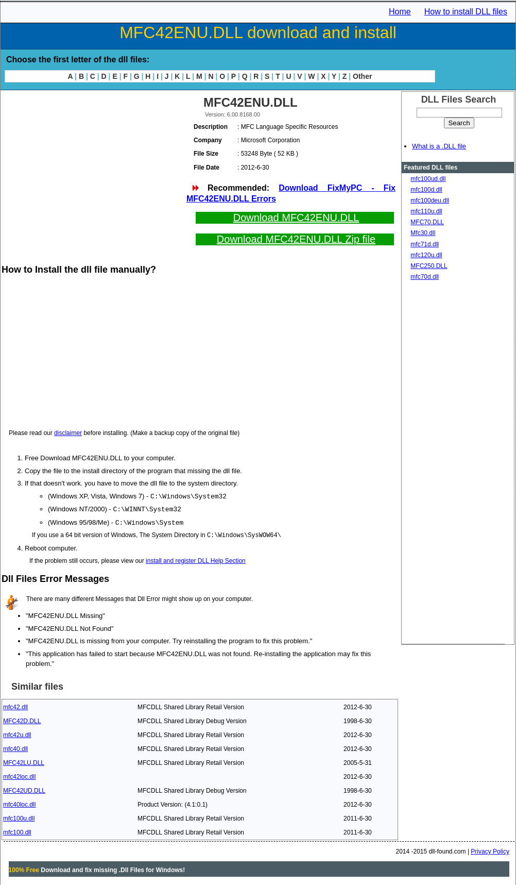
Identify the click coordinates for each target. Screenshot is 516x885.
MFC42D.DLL (22, 719)
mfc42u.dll (17, 733)
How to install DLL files (465, 11)
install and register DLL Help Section (196, 559)
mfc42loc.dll (19, 775)
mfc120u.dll (426, 255)
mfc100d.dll (426, 189)
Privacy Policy (490, 850)
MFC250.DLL (428, 266)
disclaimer (68, 433)
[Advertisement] (93, 165)
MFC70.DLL (427, 222)
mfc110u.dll (426, 211)
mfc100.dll (17, 830)
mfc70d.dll (424, 276)
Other (362, 76)
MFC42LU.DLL (23, 761)
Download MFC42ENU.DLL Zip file (296, 239)
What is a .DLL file (439, 146)
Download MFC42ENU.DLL (296, 217)
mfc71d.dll (424, 244)
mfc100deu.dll (429, 200)
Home (400, 11)
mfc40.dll (15, 747)
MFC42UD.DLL (24, 789)
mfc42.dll (15, 705)
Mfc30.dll (422, 233)
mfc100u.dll (19, 817)
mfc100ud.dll (427, 178)
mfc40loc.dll (19, 803)
